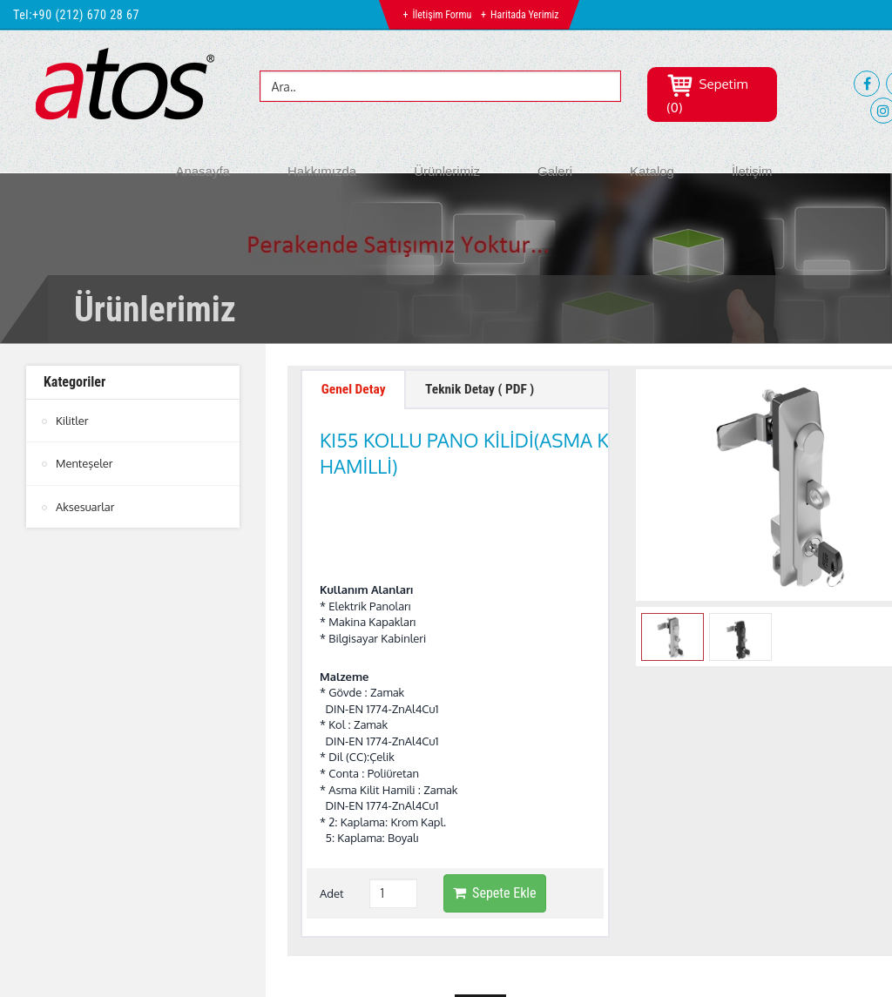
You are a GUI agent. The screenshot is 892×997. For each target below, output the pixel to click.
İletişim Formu (441, 15)
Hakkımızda (321, 171)
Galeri (554, 171)
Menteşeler (84, 463)
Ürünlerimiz (447, 171)
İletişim (752, 171)
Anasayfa (202, 171)
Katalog (652, 171)
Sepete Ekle (494, 805)
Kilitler (72, 421)
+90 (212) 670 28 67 (85, 15)
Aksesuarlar (85, 506)
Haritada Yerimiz (524, 15)
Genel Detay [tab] (355, 390)
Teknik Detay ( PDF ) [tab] (487, 390)
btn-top (480, 919)
